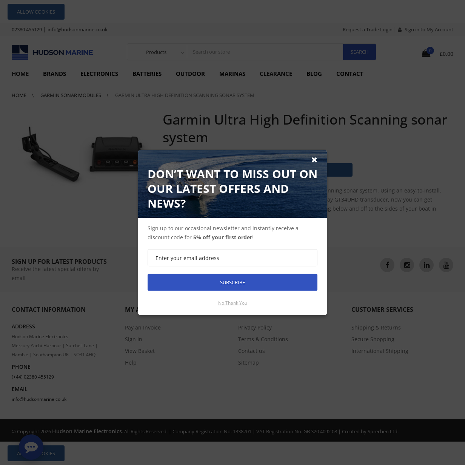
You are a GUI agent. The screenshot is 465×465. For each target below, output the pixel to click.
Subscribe (232, 282)
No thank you (232, 303)
